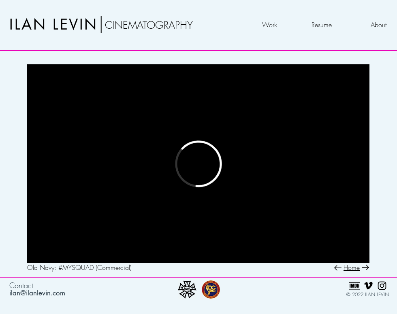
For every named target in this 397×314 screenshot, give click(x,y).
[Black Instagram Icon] (382, 285)
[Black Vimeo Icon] (368, 285)
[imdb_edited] (354, 285)
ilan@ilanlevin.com (37, 293)
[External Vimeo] (198, 163)
